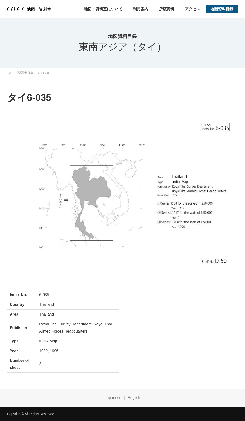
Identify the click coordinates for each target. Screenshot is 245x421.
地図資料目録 (221, 9)
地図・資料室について (103, 9)
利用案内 (140, 9)
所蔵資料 (166, 9)
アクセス (192, 9)
